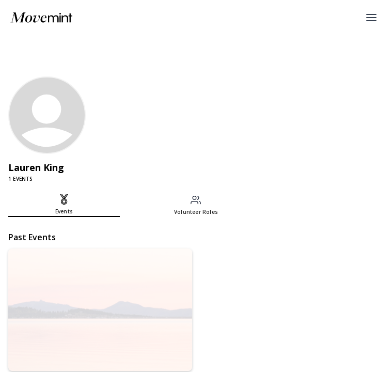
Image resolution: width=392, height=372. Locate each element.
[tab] (64, 205)
